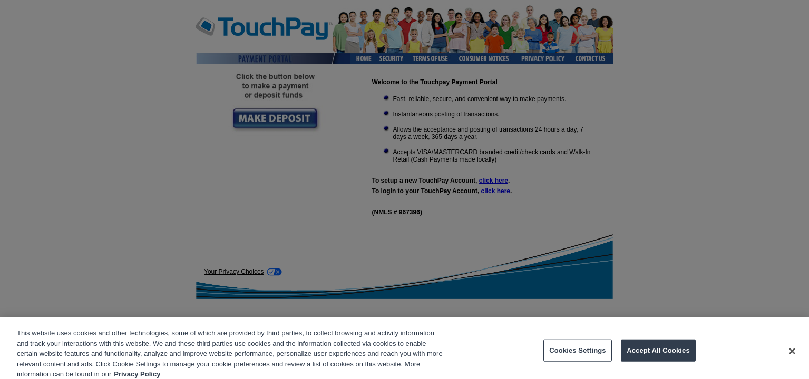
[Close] (792, 354)
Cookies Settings (577, 353)
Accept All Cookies (658, 353)
